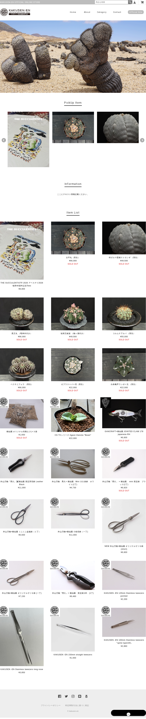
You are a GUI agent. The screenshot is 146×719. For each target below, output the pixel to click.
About (87, 12)
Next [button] (142, 141)
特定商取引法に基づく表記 (77, 707)
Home (73, 12)
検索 (130, 2)
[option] (28, 141)
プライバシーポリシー (51, 707)
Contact (117, 12)
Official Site (135, 12)
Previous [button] (4, 141)
